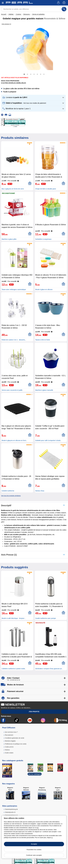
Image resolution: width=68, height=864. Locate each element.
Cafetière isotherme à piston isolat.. (14, 668)
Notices (7, 750)
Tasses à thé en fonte (42, 340)
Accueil (3, 14)
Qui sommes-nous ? (11, 732)
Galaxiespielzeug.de (11, 809)
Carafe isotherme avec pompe (45, 618)
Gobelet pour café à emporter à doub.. (48, 440)
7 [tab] (44, 74)
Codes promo (9, 747)
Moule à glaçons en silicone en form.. (14, 440)
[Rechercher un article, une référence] (34, 9)
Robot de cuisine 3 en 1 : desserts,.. (14, 340)
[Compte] (58, 2)
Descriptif (6, 505)
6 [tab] (41, 74)
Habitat (11, 14)
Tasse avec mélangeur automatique (14, 289)
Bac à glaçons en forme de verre (13, 189)
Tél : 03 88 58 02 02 (13, 680)
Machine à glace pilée (9, 239)
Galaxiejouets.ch (10, 812)
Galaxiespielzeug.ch (11, 815)
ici (52, 837)
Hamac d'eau (39, 491)
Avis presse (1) (9, 554)
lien (38, 827)
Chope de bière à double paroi (45, 189)
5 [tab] (37, 74)
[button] (33, 97)
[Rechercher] (64, 9)
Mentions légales (10, 741)
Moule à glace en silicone (43, 289)
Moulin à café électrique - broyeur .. (14, 618)
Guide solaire (9, 753)
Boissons (26, 14)
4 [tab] (34, 74)
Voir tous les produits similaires (11, 495)
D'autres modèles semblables (13, 83)
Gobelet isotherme (8, 491)
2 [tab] (27, 74)
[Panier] (64, 2)
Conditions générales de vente (14, 738)
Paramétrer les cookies (34, 849)
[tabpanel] (34, 48)
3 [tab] (31, 74)
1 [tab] (24, 74)
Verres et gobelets (38, 14)
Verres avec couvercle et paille (12, 390)
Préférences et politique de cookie (15, 744)
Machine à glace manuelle (44, 390)
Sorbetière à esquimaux (43, 239)
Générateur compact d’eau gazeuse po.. (49, 668)
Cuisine (18, 14)
